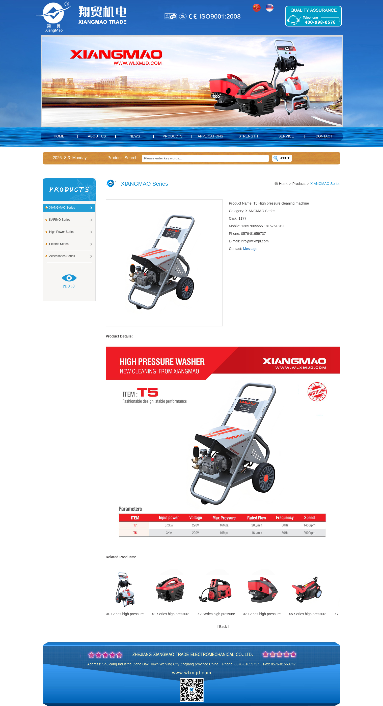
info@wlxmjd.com (255, 241)
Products (173, 136)
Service (286, 136)
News (134, 136)
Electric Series (59, 244)
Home (59, 136)
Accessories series (62, 256)
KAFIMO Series (59, 219)
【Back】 (222, 627)
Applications (210, 136)
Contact (324, 136)
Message (250, 249)
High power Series (61, 232)
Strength (248, 136)
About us (97, 136)
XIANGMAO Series (62, 207)
